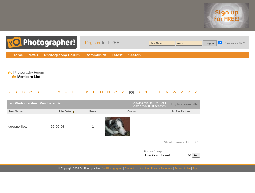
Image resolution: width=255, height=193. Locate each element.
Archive (144, 168)
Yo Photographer (112, 168)
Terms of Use (183, 168)
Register (93, 42)
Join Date (64, 111)
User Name (15, 111)
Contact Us (131, 168)
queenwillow (17, 126)
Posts (93, 111)
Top (195, 168)
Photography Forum (28, 72)
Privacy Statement (162, 168)
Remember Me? (231, 43)
